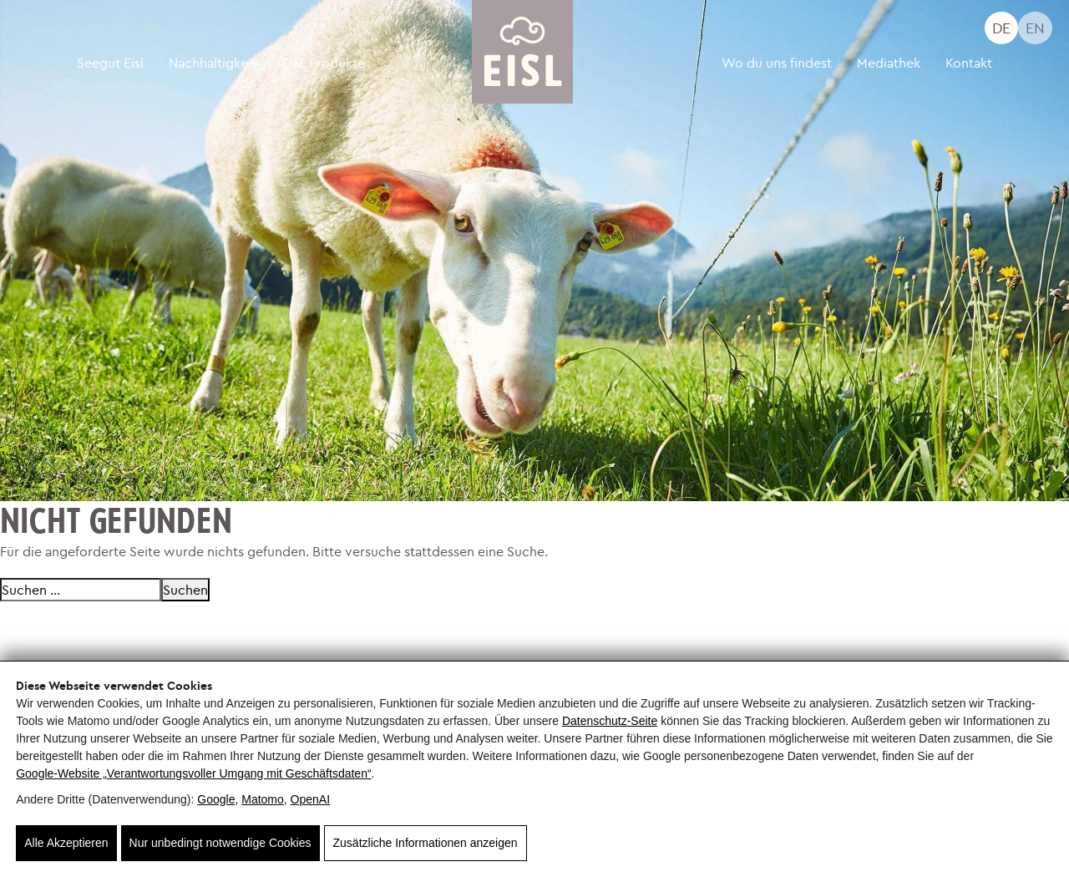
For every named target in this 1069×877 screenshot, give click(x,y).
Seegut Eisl (110, 62)
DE (1001, 28)
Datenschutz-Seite (609, 720)
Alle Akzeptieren (66, 842)
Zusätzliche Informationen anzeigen (425, 842)
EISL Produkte (323, 62)
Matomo (262, 799)
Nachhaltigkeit (212, 62)
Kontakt (968, 62)
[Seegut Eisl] (523, 52)
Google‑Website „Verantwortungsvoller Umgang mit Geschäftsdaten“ (193, 773)
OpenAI (310, 799)
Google (216, 799)
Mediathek (888, 62)
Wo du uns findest (777, 62)
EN (1035, 28)
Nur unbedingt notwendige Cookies (220, 842)
